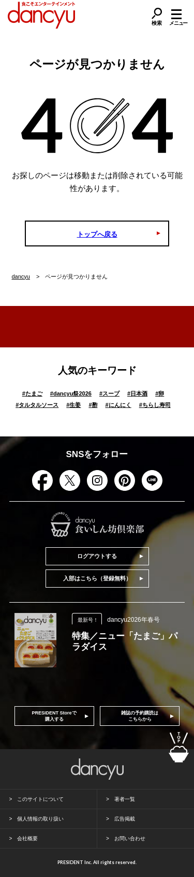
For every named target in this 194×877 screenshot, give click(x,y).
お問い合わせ (129, 838)
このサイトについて (40, 799)
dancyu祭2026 (71, 393)
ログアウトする (97, 556)
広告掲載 (124, 819)
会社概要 (27, 838)
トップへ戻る (97, 234)
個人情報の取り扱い (40, 819)
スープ (109, 393)
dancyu (21, 276)
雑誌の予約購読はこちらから (139, 716)
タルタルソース (37, 405)
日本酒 (137, 393)
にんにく (118, 405)
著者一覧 (124, 799)
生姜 (73, 405)
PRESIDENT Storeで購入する (54, 716)
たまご (32, 393)
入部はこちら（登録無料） (97, 578)
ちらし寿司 (155, 405)
